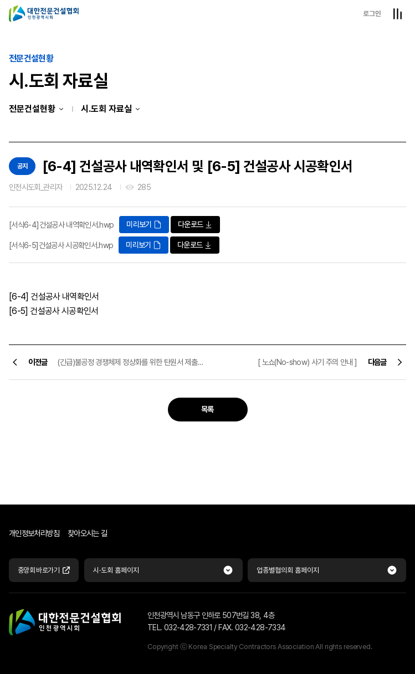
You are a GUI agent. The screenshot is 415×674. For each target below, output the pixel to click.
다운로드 (195, 224)
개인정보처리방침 (34, 533)
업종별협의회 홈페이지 (288, 570)
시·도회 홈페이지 (116, 570)
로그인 (372, 13)
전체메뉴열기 (397, 14)
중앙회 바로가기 (44, 570)
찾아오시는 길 (87, 533)
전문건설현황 (32, 109)
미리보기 (143, 224)
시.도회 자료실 (106, 109)
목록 (207, 409)
